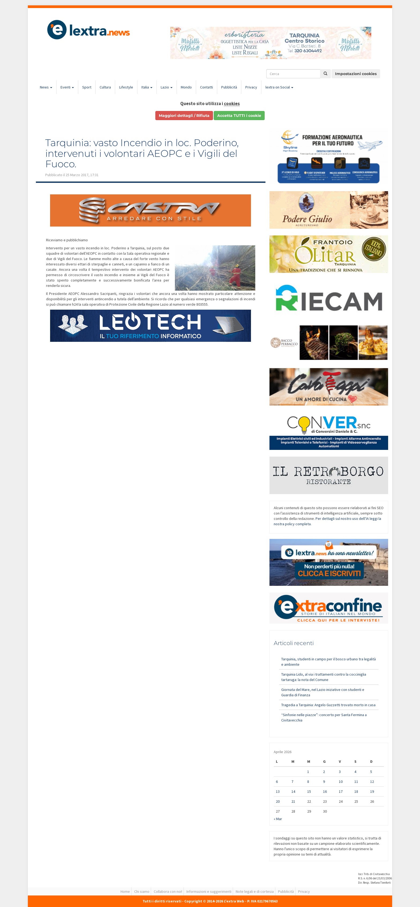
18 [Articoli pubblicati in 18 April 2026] (356, 791)
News (46, 87)
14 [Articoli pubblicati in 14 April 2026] (293, 791)
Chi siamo (141, 891)
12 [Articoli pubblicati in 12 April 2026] (372, 781)
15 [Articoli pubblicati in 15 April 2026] (309, 791)
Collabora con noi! (168, 891)
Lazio (166, 87)
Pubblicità (229, 87)
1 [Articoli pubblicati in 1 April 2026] (308, 771)
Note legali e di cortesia (255, 891)
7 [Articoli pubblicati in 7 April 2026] (292, 781)
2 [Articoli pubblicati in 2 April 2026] (324, 771)
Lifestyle (126, 87)
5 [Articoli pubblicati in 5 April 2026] (371, 771)
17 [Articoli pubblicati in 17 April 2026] (341, 791)
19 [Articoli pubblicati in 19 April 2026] (372, 791)
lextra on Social (279, 87)
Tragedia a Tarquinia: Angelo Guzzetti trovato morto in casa (328, 704)
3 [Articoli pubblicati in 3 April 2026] (340, 771)
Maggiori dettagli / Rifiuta (184, 115)
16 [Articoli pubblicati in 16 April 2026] (325, 791)
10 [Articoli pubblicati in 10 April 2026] (341, 781)
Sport (86, 87)
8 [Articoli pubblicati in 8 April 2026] (308, 781)
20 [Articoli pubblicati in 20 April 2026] (278, 801)
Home (125, 891)
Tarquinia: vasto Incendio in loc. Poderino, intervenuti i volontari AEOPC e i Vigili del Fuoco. (142, 153)
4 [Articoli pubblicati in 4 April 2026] (355, 771)
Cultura (105, 87)
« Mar (278, 818)
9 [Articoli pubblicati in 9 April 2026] (324, 781)
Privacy (251, 87)
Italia (146, 87)
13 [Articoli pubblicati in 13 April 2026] (278, 791)
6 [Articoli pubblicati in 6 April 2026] (277, 781)
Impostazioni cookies (356, 73)
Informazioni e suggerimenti (208, 891)
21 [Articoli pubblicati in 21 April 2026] (293, 801)
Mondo (186, 87)
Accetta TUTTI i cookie (239, 115)
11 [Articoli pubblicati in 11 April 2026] (356, 781)
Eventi (67, 87)
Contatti (206, 87)
